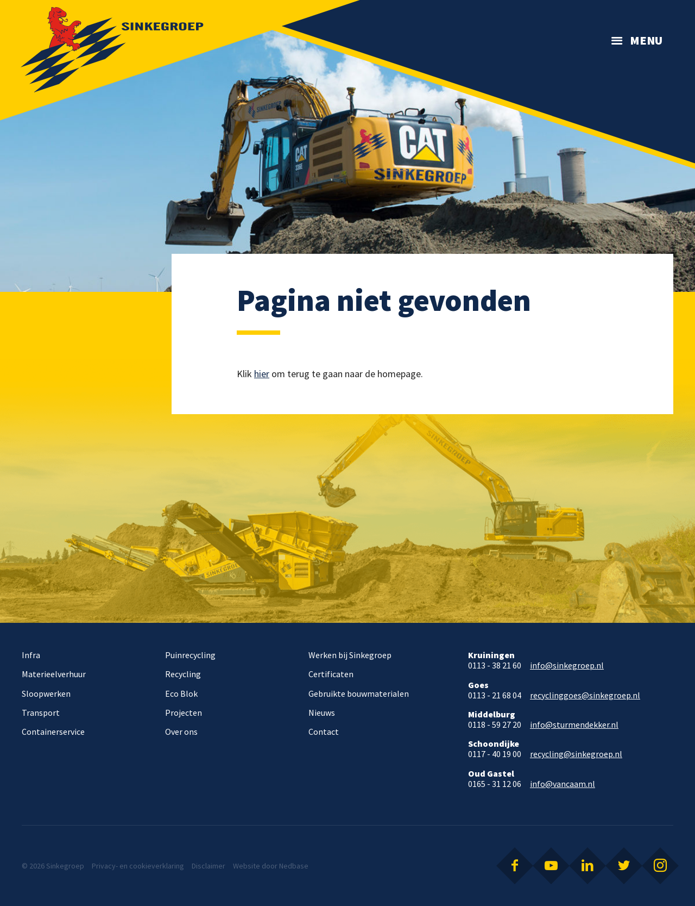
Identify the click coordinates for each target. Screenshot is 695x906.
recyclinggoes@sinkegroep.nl (585, 695)
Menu (646, 40)
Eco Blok (181, 693)
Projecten (183, 712)
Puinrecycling (190, 654)
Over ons (181, 731)
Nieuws (321, 712)
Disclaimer (208, 866)
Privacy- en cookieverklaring (138, 866)
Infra (31, 654)
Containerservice (53, 731)
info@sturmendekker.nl (574, 725)
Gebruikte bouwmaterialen (358, 693)
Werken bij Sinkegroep (349, 654)
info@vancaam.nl (562, 784)
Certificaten (330, 673)
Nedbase (293, 866)
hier (261, 373)
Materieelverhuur (54, 673)
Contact (323, 731)
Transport (41, 712)
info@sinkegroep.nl (567, 665)
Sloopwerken (46, 693)
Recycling (183, 673)
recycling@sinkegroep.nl (576, 754)
